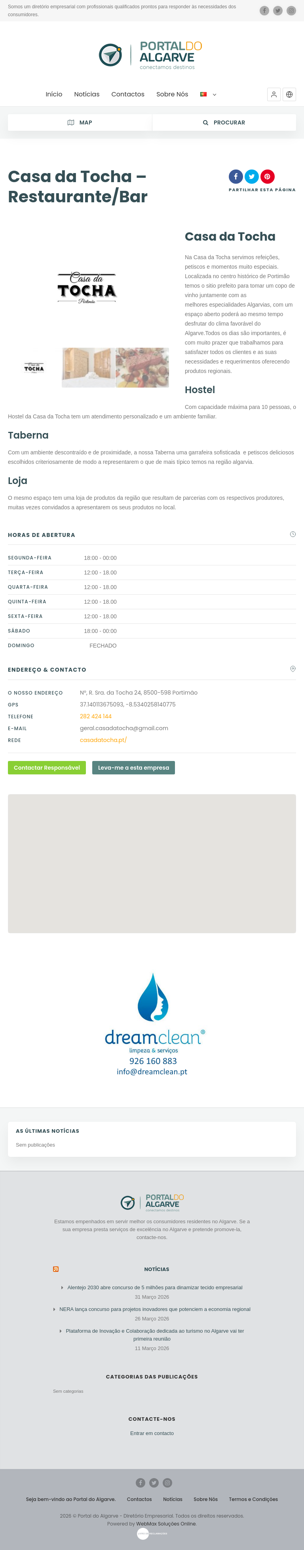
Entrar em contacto (152, 1433)
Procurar (224, 122)
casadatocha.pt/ (103, 740)
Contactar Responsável (47, 768)
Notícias (156, 1269)
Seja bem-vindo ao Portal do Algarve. (71, 1499)
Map (80, 122)
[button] (274, 94)
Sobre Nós (206, 1499)
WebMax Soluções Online (166, 1523)
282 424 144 (96, 716)
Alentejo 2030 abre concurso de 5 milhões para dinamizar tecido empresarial (154, 1287)
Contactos (139, 1499)
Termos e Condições (253, 1499)
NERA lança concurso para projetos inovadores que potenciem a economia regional (155, 1309)
